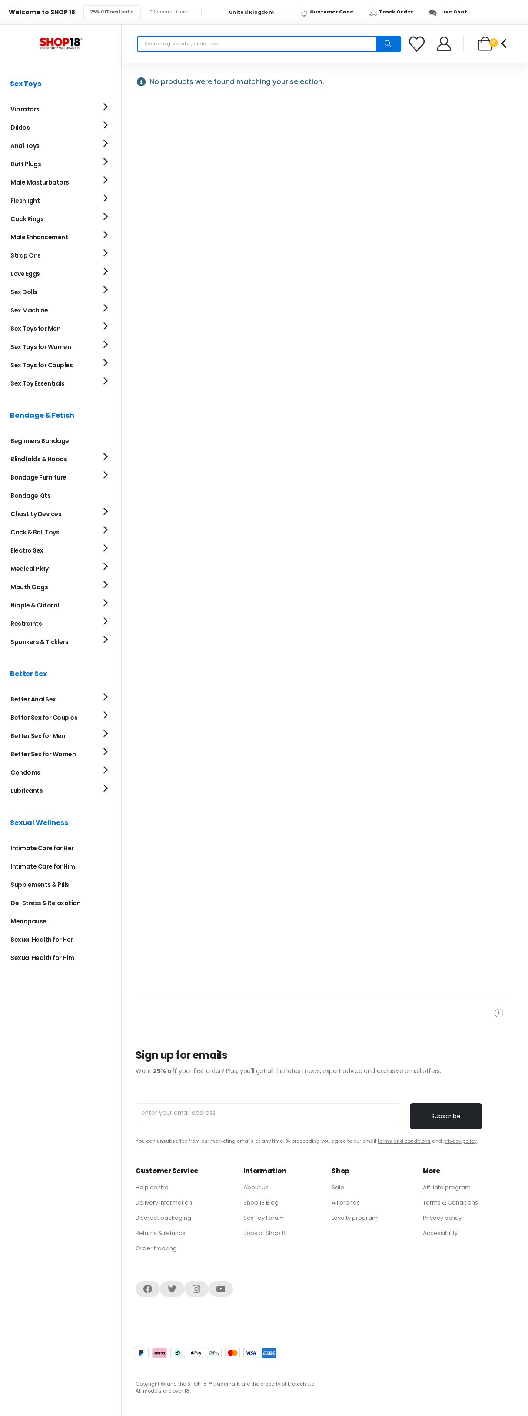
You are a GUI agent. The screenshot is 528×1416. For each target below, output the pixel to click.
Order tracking (156, 1248)
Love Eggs (25, 273)
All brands (346, 1202)
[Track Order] (395, 12)
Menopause (28, 921)
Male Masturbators (39, 182)
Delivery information (164, 1202)
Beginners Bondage (39, 440)
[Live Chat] (450, 12)
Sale (338, 1187)
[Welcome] (444, 44)
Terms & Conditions (450, 1202)
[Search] (388, 44)
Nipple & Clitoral (34, 605)
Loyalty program (355, 1218)
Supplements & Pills (39, 884)
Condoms (25, 772)
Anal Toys (25, 145)
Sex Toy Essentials (37, 383)
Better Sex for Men (37, 735)
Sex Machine (29, 310)
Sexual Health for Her (41, 939)
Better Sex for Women (43, 754)
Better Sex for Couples (43, 717)
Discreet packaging (163, 1218)
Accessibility (440, 1233)
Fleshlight (25, 200)
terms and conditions (404, 1140)
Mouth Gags (29, 587)
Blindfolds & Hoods (38, 459)
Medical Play (29, 568)
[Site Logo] (61, 43)
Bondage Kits (30, 495)
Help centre (152, 1187)
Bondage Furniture (38, 477)
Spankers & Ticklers (39, 642)
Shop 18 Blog (261, 1202)
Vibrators (25, 109)
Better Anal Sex (33, 699)
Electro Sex (26, 550)
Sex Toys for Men (35, 328)
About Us (256, 1187)
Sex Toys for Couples (41, 365)
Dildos (20, 127)
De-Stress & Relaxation (45, 903)
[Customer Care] (331, 12)
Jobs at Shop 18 (265, 1233)
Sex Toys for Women (40, 346)
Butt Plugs (25, 164)
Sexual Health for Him (42, 957)
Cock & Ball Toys (34, 532)
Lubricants (26, 790)
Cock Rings (26, 219)
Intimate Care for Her (42, 848)
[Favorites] (418, 44)
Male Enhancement (39, 237)
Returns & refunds (161, 1233)
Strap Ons (25, 255)
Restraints (26, 623)
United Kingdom (246, 12)
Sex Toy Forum (263, 1218)
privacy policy (460, 1140)
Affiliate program (447, 1187)
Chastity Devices (35, 514)
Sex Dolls (23, 292)
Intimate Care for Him (42, 866)
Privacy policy (442, 1218)
